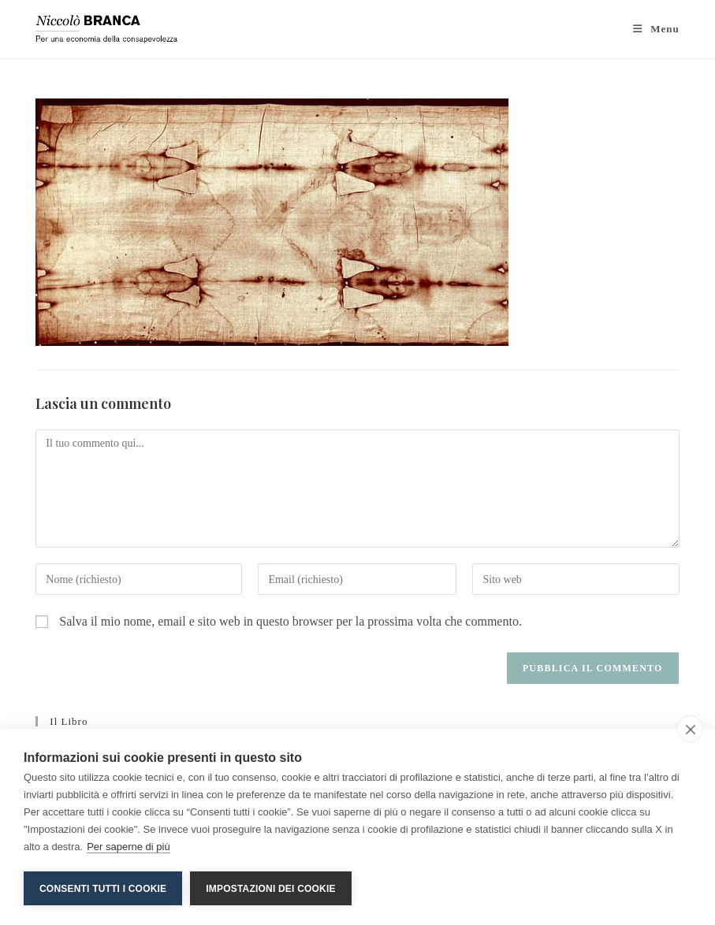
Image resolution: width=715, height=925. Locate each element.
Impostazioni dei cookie (270, 888)
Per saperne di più (128, 847)
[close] (690, 728)
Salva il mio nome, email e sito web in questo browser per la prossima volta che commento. (290, 621)
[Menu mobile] (656, 29)
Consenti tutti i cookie (102, 888)
